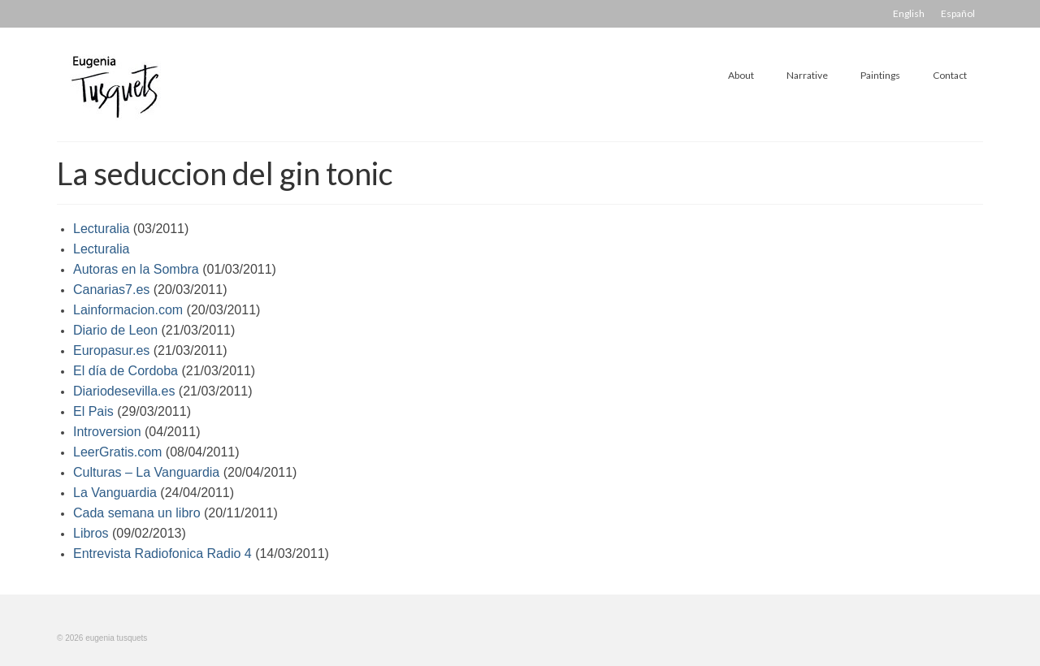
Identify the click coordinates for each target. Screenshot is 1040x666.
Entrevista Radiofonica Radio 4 (162, 553)
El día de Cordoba (125, 371)
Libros (91, 533)
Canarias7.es (111, 289)
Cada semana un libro (137, 513)
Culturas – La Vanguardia (146, 472)
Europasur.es (111, 350)
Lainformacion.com (128, 310)
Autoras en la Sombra (136, 269)
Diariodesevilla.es (124, 391)
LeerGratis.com (117, 452)
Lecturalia (101, 229)
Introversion (107, 432)
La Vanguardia (115, 493)
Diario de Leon (115, 330)
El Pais (93, 411)
